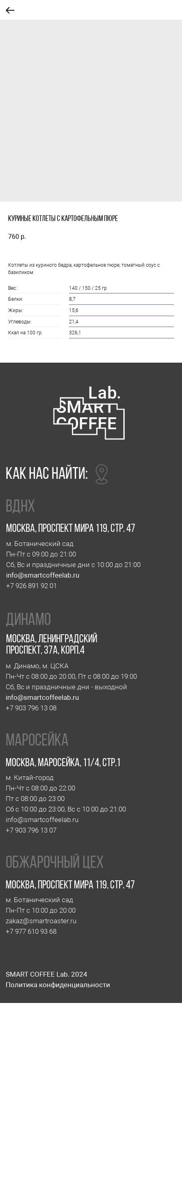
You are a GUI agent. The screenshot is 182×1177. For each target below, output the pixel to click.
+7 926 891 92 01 (31, 586)
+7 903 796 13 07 (31, 830)
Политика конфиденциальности (58, 985)
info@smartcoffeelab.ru (42, 575)
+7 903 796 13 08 (31, 708)
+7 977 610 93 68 (31, 931)
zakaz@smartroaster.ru (41, 921)
